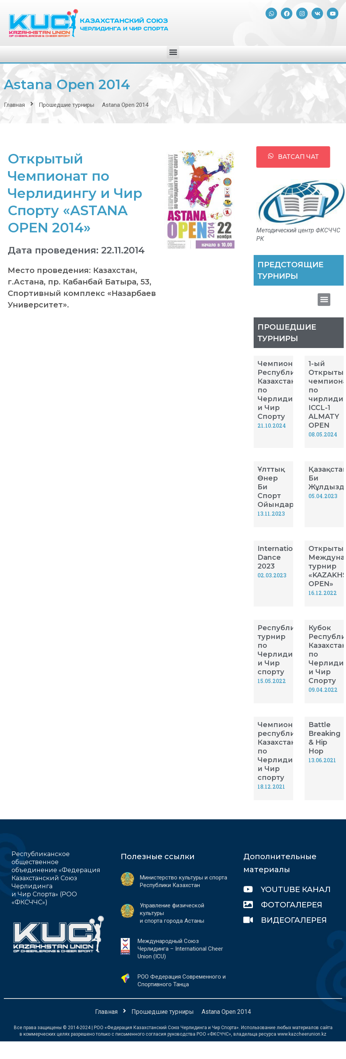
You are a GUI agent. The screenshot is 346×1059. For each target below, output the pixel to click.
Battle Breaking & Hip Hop (324, 738)
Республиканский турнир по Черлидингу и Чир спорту (292, 650)
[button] (173, 52)
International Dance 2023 (280, 557)
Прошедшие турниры (66, 104)
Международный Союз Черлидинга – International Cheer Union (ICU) (180, 949)
